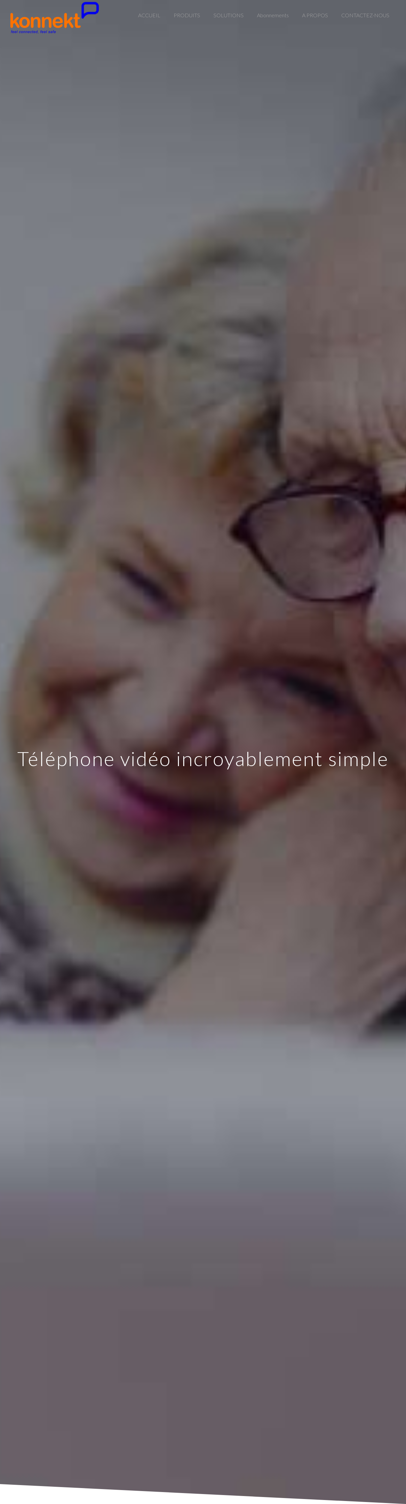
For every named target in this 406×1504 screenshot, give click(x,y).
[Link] (54, 17)
